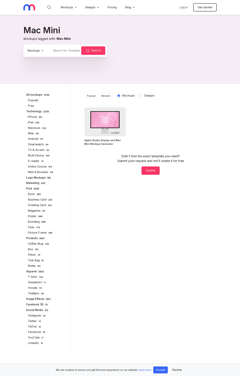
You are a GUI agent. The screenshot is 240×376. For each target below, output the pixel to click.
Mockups (67, 7)
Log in (184, 7)
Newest (105, 95)
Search (93, 51)
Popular (91, 95)
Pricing (112, 7)
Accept (160, 370)
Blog (128, 7)
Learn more (145, 369)
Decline (177, 370)
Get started (205, 7)
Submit (150, 170)
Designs (90, 7)
